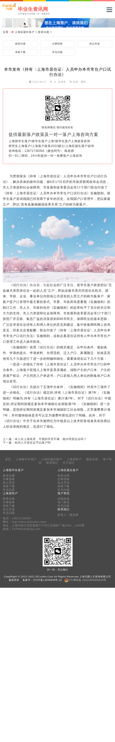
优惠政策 (64, 498)
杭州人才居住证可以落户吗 (33, 442)
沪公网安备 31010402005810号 (87, 580)
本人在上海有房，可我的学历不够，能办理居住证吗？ (51, 439)
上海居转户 (74, 459)
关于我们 (69, 462)
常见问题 (57, 52)
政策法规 (43, 31)
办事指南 (57, 43)
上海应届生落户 (24, 31)
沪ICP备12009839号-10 (47, 580)
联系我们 (52, 462)
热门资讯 (64, 502)
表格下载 (20, 52)
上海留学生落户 (26, 459)
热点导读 (94, 43)
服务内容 (92, 459)
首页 (8, 459)
